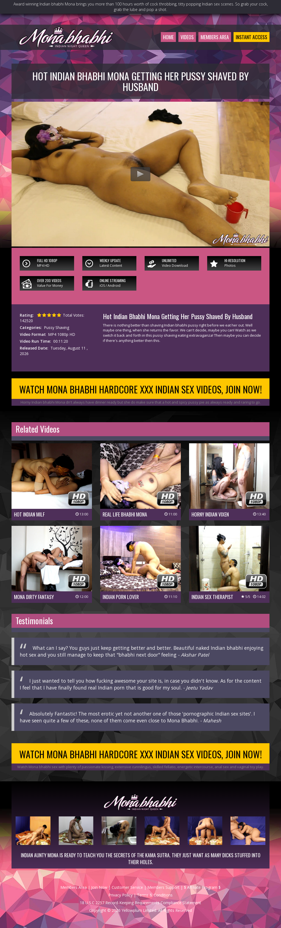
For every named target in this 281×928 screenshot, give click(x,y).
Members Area (215, 37)
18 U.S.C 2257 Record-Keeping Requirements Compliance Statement (140, 902)
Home (168, 37)
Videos (187, 37)
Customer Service (127, 887)
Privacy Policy (120, 895)
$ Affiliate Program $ (202, 887)
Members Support (163, 887)
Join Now (99, 887)
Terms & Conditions (155, 895)
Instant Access (251, 37)
